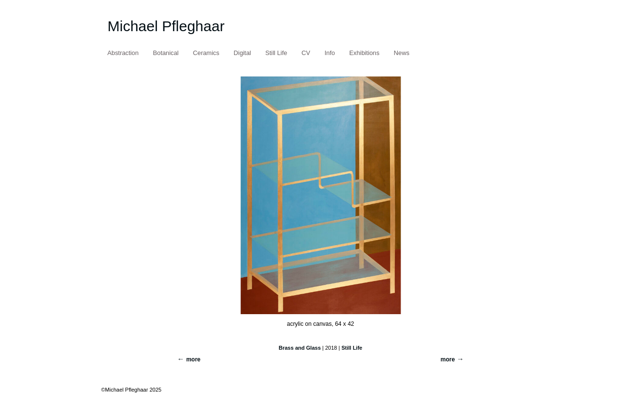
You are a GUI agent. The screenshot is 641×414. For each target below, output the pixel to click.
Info (330, 52)
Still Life (276, 52)
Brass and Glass (300, 348)
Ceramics (206, 52)
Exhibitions (365, 52)
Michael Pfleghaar (166, 26)
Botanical (166, 52)
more (448, 359)
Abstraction (122, 52)
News (401, 52)
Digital (242, 52)
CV (306, 52)
